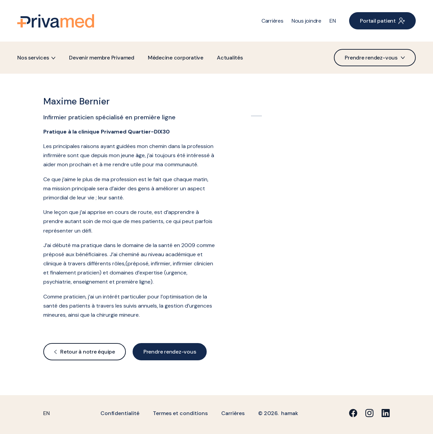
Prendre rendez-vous (375, 57)
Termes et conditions (180, 413)
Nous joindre (306, 20)
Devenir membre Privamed (101, 57)
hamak (289, 413)
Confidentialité (119, 413)
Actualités (230, 57)
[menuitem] (332, 20)
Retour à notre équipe (84, 351)
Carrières (272, 20)
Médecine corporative (175, 57)
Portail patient (382, 20)
